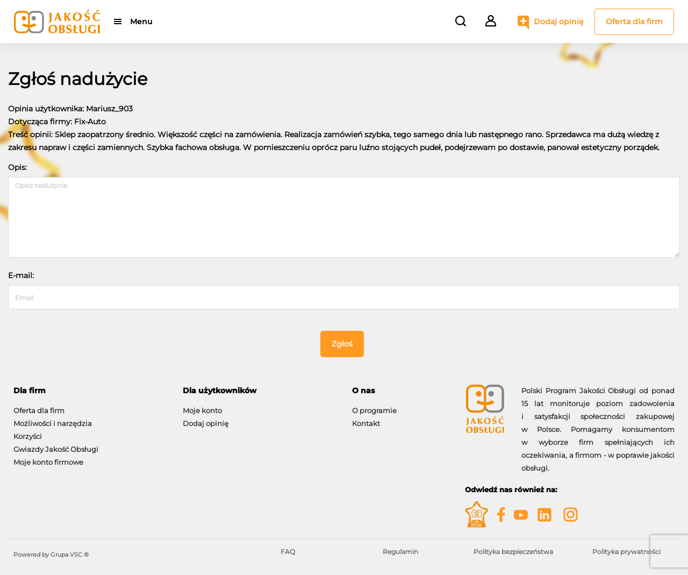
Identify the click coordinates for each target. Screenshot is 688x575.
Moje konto (202, 410)
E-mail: (21, 275)
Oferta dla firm (634, 21)
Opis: (17, 167)
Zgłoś (342, 344)
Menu (141, 21)
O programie (374, 410)
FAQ (288, 552)
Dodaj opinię (559, 21)
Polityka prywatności (626, 552)
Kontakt (366, 423)
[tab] (90, 390)
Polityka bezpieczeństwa (513, 552)
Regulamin (400, 552)
